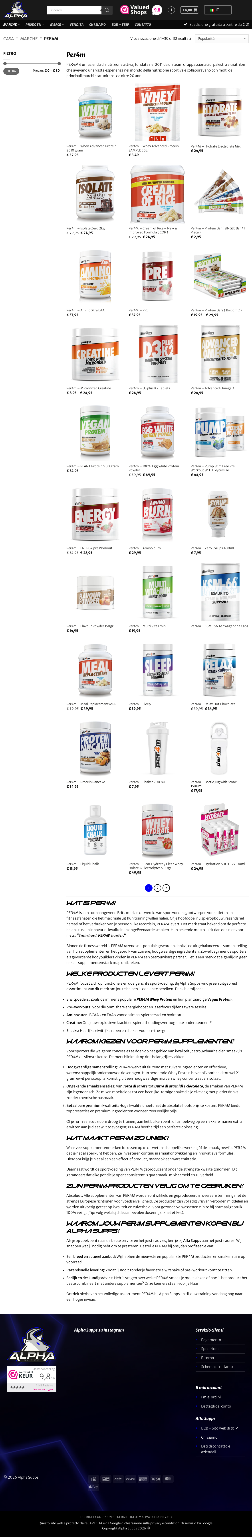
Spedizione (210, 1351)
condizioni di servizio (180, 1526)
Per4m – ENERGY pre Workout (89, 551)
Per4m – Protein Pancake (85, 785)
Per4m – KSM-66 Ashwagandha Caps (219, 629)
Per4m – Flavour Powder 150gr (89, 629)
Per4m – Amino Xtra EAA (85, 313)
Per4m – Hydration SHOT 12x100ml (218, 867)
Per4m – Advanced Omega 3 (212, 391)
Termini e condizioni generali (103, 1519)
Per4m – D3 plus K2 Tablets (149, 391)
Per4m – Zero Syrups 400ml (212, 551)
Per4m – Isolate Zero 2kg (85, 231)
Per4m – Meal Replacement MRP (91, 707)
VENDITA (76, 26)
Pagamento (211, 1342)
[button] (190, 10)
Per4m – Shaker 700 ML (147, 785)
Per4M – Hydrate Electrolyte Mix (216, 149)
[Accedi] (171, 10)
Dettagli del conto (216, 1409)
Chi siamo (97, 26)
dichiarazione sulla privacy (141, 1526)
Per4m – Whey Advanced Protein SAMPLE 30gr (154, 151)
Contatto (143, 26)
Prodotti (35, 26)
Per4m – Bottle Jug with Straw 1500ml (213, 787)
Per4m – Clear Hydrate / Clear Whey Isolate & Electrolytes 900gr (156, 869)
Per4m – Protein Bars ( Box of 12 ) (216, 313)
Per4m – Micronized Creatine (88, 391)
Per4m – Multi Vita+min (147, 629)
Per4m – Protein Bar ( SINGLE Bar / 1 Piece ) (218, 233)
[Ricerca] (107, 10)
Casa (8, 41)
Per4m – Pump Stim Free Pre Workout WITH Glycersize (213, 471)
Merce (57, 26)
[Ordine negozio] (222, 41)
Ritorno (207, 1360)
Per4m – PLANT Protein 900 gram (92, 469)
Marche (11, 26)
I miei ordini (211, 1400)
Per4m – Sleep (140, 707)
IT (214, 10)
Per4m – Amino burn (145, 551)
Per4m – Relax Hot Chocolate (213, 707)
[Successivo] (166, 890)
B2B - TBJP (120, 26)
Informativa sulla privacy (151, 1519)
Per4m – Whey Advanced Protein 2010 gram (91, 151)
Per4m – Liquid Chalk (82, 867)
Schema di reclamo (217, 1369)
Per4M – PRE (138, 313)
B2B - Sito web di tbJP (219, 1431)
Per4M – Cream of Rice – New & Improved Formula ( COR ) (153, 233)
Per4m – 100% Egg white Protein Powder (154, 471)
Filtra (11, 73)
